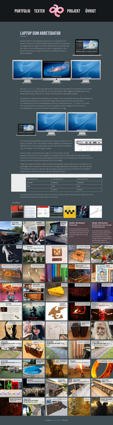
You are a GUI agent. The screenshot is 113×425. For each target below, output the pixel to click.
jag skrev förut (31, 89)
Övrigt (90, 11)
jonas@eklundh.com (56, 420)
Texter (39, 11)
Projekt (73, 11)
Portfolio (22, 11)
